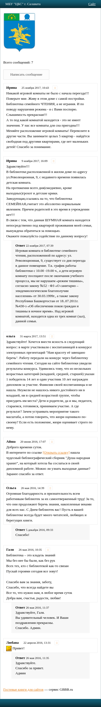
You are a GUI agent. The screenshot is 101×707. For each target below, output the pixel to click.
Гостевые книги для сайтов (23, 689)
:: (55, 88)
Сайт (92, 4)
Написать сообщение (26, 74)
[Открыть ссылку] (56, 452)
